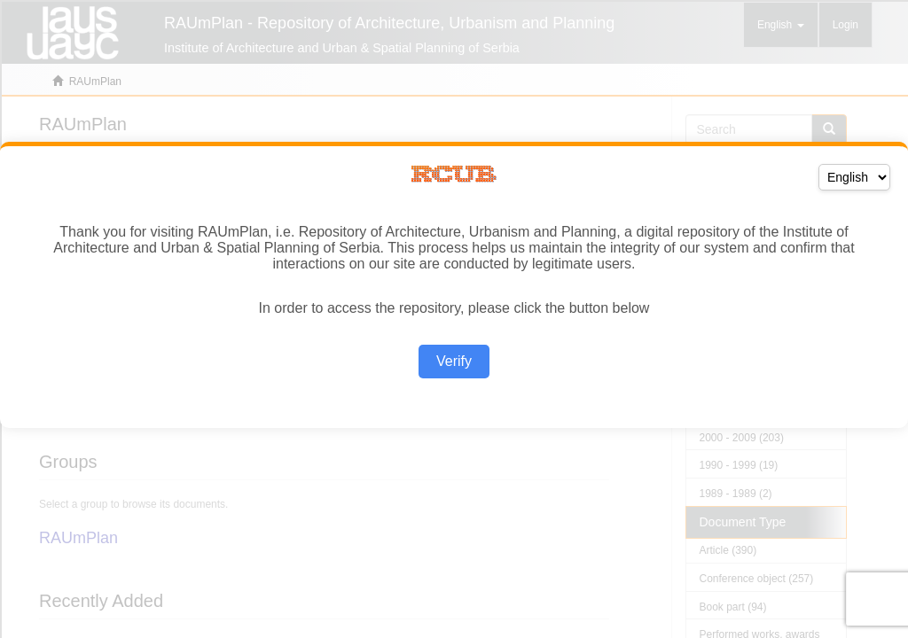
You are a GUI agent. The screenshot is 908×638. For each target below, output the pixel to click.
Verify (454, 361)
